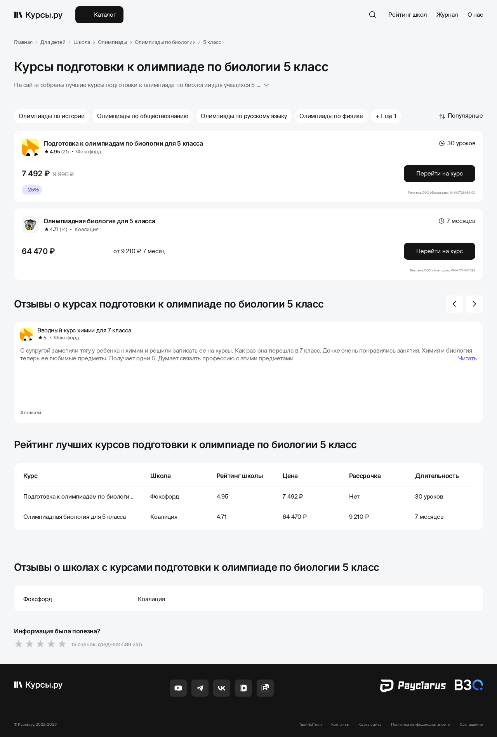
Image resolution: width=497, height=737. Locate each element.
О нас (475, 15)
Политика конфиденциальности (420, 724)
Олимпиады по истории (52, 116)
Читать (467, 358)
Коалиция (87, 229)
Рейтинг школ (407, 15)
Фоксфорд (88, 151)
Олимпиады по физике (331, 116)
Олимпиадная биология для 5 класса (99, 221)
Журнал (447, 15)
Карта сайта (370, 724)
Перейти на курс (439, 173)
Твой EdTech (310, 724)
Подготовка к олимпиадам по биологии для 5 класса (123, 143)
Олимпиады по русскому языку (244, 116)
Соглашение (471, 724)
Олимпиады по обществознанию (142, 116)
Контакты (340, 724)
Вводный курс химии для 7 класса (84, 330)
